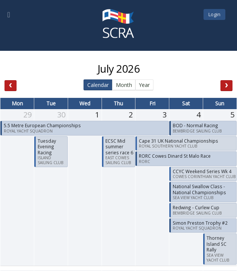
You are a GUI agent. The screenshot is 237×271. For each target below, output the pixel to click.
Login (214, 14)
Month (124, 84)
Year (144, 84)
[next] (226, 85)
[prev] (11, 85)
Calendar (98, 84)
